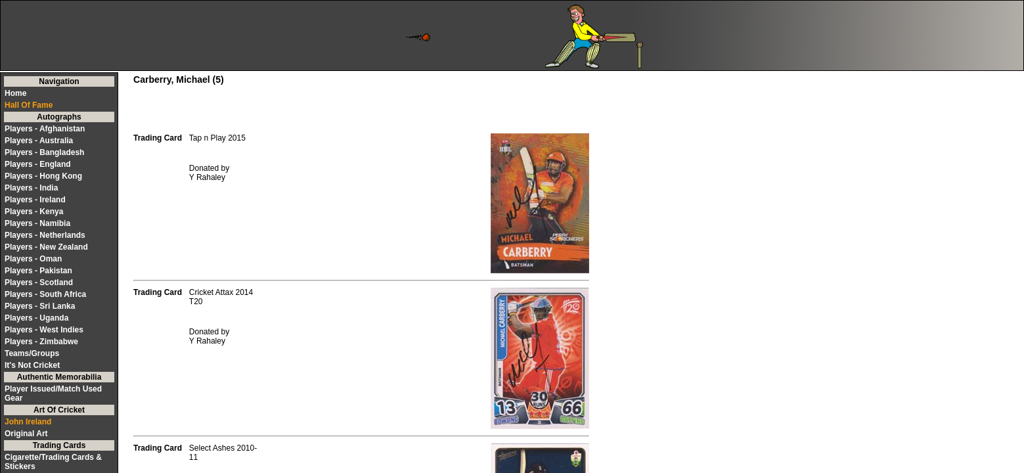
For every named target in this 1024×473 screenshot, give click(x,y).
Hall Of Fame (29, 105)
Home (15, 93)
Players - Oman (33, 258)
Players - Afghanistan (45, 128)
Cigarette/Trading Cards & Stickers (53, 462)
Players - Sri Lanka (40, 306)
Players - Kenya (34, 211)
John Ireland (28, 421)
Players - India (31, 187)
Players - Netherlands (45, 235)
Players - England (38, 164)
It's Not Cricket (32, 365)
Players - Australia (39, 140)
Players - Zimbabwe (41, 341)
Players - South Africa (45, 294)
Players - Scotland (39, 282)
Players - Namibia (37, 223)
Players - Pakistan (38, 270)
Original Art (26, 433)
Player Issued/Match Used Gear (53, 393)
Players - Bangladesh (44, 152)
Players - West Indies (44, 329)
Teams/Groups (32, 353)
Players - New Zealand (46, 247)
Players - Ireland (35, 199)
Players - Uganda (36, 318)
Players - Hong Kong (43, 176)
